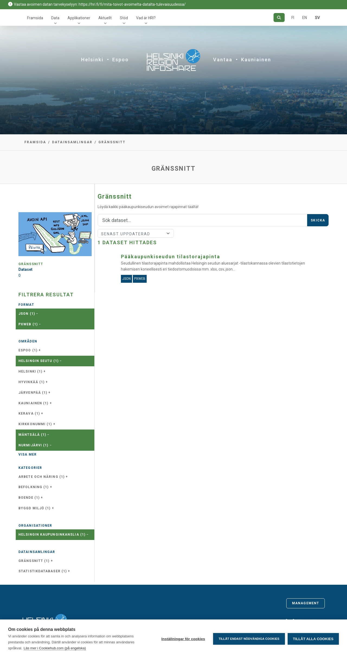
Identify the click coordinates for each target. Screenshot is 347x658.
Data (55, 18)
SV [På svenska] (317, 17)
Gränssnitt (112, 142)
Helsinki (92, 59)
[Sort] (136, 233)
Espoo (120, 59)
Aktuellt (105, 18)
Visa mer (27, 454)
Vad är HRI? (146, 18)
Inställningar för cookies (183, 639)
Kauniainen (256, 59)
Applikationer (79, 18)
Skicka (318, 220)
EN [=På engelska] (304, 17)
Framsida (35, 18)
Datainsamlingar (72, 142)
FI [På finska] (292, 17)
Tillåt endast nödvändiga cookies (249, 638)
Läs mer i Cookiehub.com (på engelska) (55, 648)
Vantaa (222, 59)
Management (305, 603)
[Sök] (279, 17)
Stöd (124, 18)
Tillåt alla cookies (313, 639)
